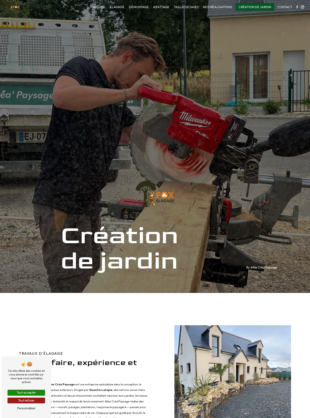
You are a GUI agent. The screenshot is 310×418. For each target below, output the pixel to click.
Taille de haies (186, 7)
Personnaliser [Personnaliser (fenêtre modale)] (26, 408)
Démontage (139, 7)
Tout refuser (26, 400)
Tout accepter (26, 392)
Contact (284, 7)
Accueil (98, 7)
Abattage (161, 7)
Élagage (117, 7)
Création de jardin (255, 7)
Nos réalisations (217, 7)
